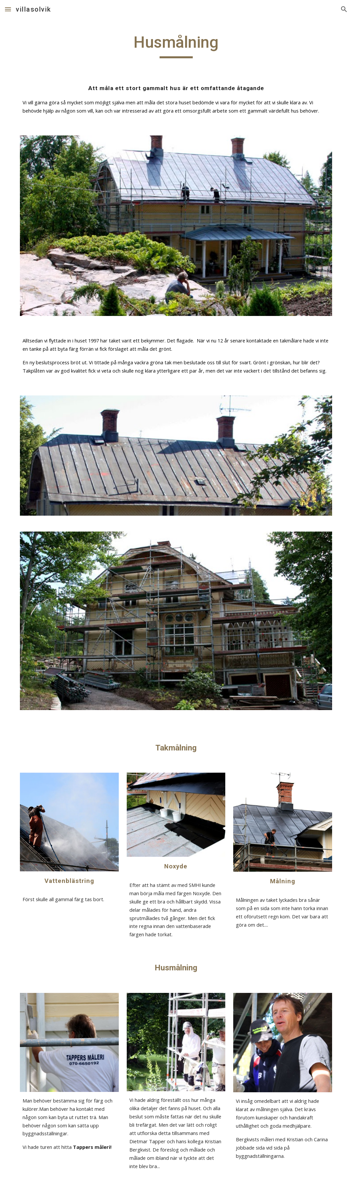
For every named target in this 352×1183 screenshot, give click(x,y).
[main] (176, 45)
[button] (8, 9)
